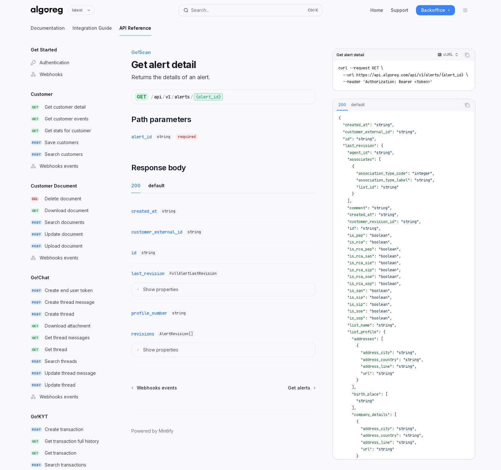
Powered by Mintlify (152, 431)
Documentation (48, 30)
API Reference (135, 30)
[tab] (342, 105)
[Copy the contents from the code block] (467, 55)
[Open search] (250, 10)
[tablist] (396, 105)
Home (376, 10)
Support (399, 10)
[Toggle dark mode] (465, 10)
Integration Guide (92, 30)
